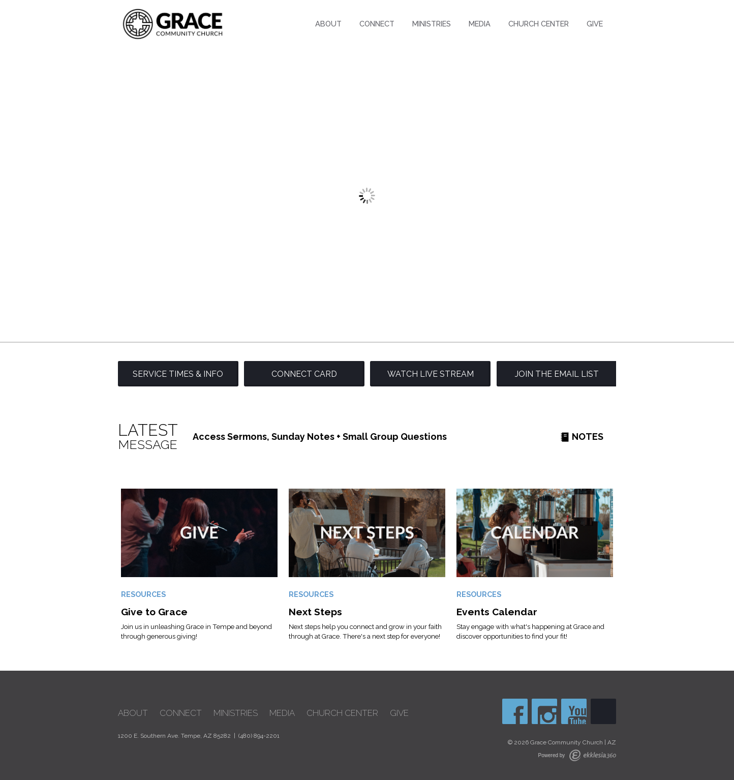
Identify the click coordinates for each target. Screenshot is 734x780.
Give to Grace (154, 611)
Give (595, 23)
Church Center (538, 23)
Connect (376, 23)
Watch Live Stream (430, 374)
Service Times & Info (178, 374)
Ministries (431, 23)
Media (480, 23)
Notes (581, 436)
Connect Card (304, 374)
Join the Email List (557, 374)
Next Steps (315, 611)
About (328, 23)
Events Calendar (496, 611)
